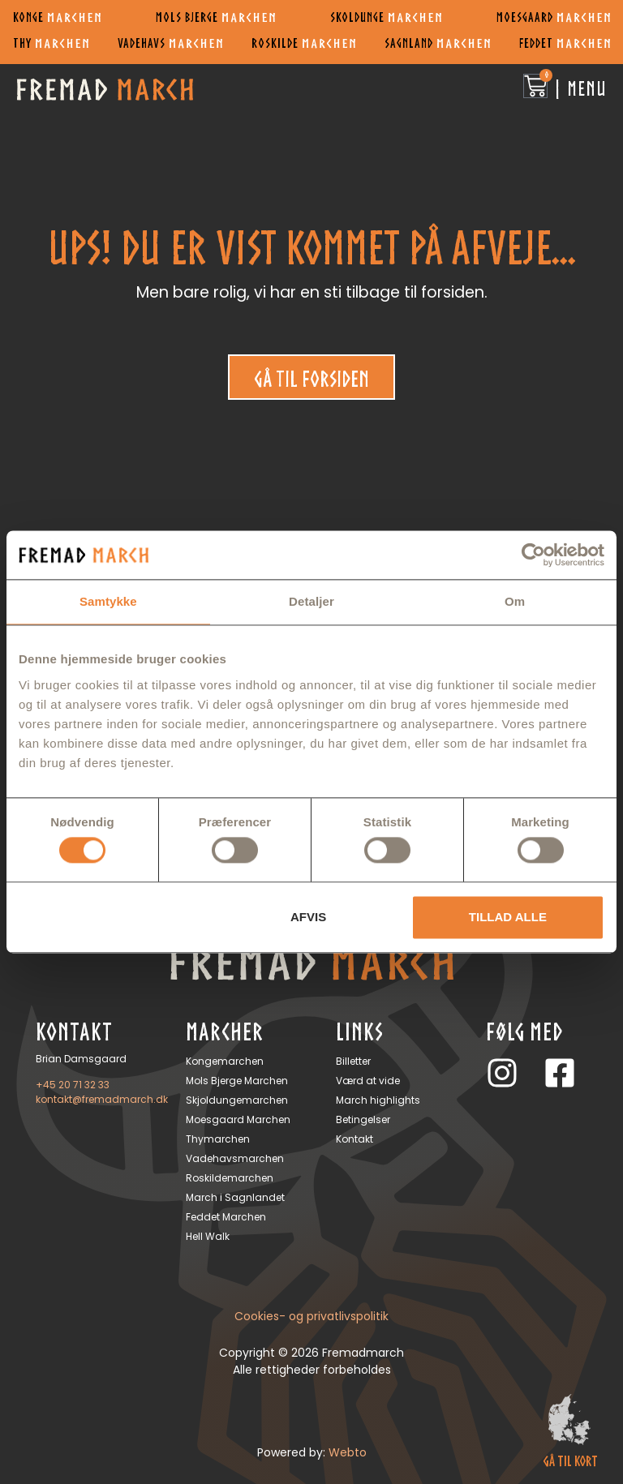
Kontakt (354, 1139)
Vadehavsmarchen (235, 1158)
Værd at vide (368, 1080)
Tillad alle (508, 917)
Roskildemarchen (229, 1178)
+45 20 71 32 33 (73, 1085)
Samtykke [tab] (108, 601)
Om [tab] (515, 601)
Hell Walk (208, 1236)
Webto (348, 1452)
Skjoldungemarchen (237, 1100)
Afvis (308, 917)
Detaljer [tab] (311, 601)
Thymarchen (218, 1139)
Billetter (353, 1061)
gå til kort (570, 1460)
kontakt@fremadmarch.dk (102, 1099)
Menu (587, 88)
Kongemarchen (225, 1061)
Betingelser (363, 1119)
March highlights (378, 1100)
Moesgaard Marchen (238, 1119)
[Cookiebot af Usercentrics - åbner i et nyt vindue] (533, 555)
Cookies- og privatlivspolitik (311, 1316)
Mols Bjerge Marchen (237, 1080)
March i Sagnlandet (235, 1197)
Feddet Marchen (226, 1217)
